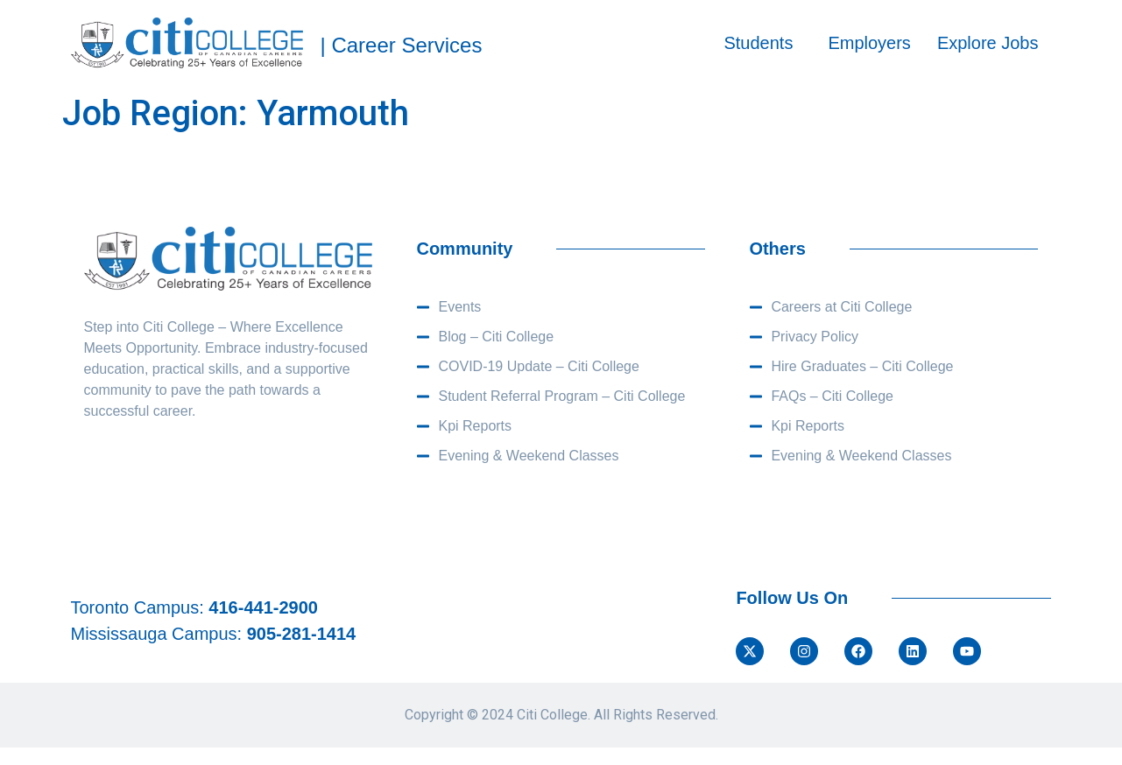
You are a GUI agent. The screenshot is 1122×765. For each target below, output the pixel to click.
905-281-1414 (301, 633)
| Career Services (402, 45)
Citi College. (553, 714)
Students (758, 43)
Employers (869, 43)
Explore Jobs (988, 43)
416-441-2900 (263, 607)
